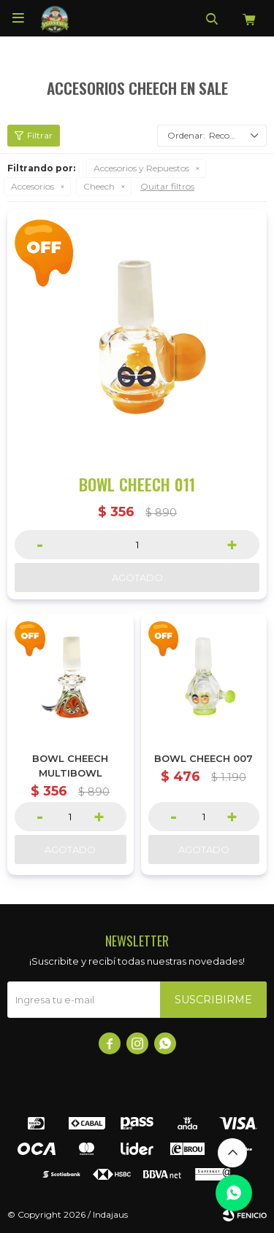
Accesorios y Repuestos (141, 168)
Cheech (99, 186)
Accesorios (32, 186)
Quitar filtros (167, 186)
